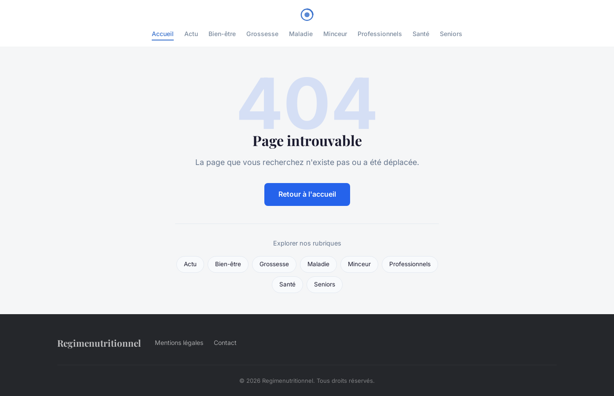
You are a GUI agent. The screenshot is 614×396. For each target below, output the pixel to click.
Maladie (301, 33)
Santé (421, 33)
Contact (225, 342)
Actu (191, 33)
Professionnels (380, 33)
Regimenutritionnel (99, 343)
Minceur (335, 33)
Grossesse (262, 33)
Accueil (163, 33)
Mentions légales (179, 342)
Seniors (451, 33)
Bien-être (222, 33)
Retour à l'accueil (307, 194)
